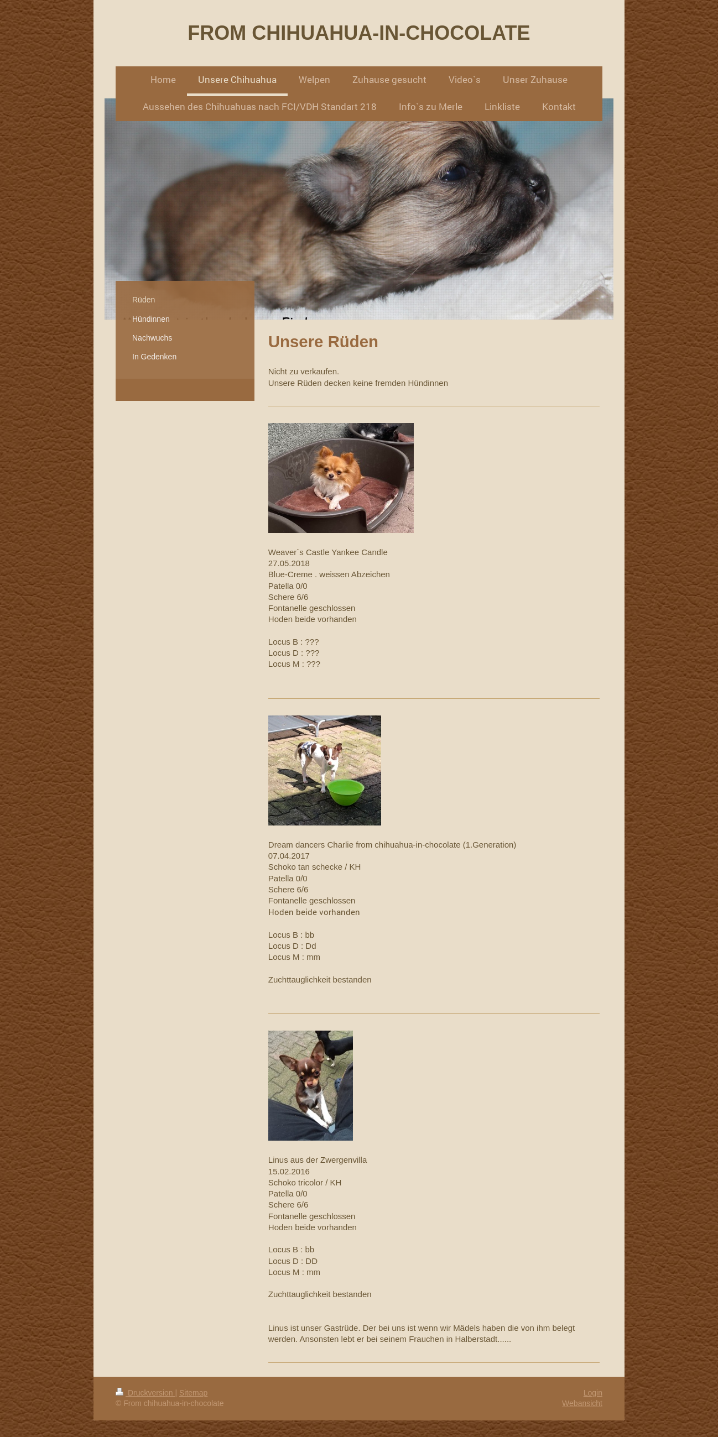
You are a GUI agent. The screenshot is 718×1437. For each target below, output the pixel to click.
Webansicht (582, 1403)
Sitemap (193, 1392)
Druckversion (145, 1392)
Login (593, 1392)
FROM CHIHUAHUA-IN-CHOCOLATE (359, 33)
